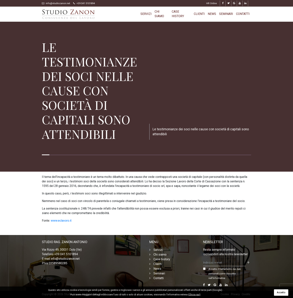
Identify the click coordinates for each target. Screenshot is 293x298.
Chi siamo (159, 14)
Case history (178, 14)
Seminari (226, 14)
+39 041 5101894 (86, 3)
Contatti (243, 14)
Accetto (281, 292)
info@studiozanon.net (58, 3)
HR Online (211, 3)
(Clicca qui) (194, 294)
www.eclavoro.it (61, 220)
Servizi (146, 14)
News (212, 14)
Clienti (199, 14)
